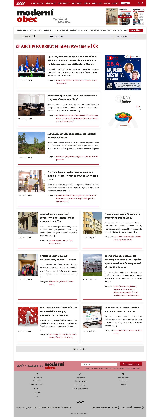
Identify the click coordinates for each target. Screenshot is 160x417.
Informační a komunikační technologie (82, 115)
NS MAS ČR (59, 407)
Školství (63, 281)
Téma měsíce (94, 30)
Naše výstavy (77, 3)
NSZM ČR (67, 407)
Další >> (83, 349)
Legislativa (48, 30)
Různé (85, 30)
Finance (69, 80)
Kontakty (115, 3)
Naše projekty (64, 3)
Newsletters (105, 30)
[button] (131, 364)
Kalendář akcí (135, 30)
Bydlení (59, 80)
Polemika (57, 30)
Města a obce (78, 80)
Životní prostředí (69, 30)
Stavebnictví (61, 83)
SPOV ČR (50, 407)
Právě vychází (117, 30)
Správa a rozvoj (36, 30)
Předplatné (51, 3)
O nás (33, 3)
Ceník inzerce (123, 381)
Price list (123, 385)
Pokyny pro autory (80, 381)
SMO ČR (37, 407)
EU (28, 30)
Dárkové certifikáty (37, 384)
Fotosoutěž (37, 392)
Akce (37, 396)
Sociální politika (88, 198)
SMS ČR (43, 407)
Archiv (94, 3)
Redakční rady (80, 385)
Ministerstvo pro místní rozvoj (80, 118)
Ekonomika (21, 30)
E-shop (36, 388)
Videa (125, 30)
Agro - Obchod (104, 3)
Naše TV (87, 3)
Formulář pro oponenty (80, 389)
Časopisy (41, 3)
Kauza (80, 30)
